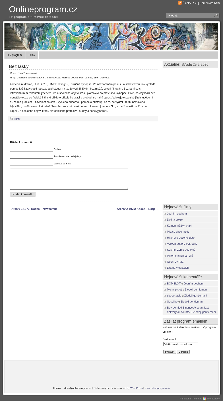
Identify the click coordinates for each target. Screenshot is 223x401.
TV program (15, 55)
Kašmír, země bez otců (181, 249)
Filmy (32, 55)
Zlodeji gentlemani (196, 289)
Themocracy (211, 398)
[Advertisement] (83, 130)
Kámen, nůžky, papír (179, 225)
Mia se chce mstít (178, 231)
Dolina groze (175, 219)
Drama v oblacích (178, 267)
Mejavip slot (174, 289)
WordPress (136, 388)
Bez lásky (19, 66)
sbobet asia (174, 295)
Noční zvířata (175, 261)
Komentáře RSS (210, 3)
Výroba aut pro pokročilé (182, 243)
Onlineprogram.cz (43, 9)
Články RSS (189, 3)
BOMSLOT (174, 283)
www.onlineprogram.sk (157, 388)
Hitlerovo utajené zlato (181, 237)
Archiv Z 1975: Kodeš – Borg (136, 213)
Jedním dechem (177, 213)
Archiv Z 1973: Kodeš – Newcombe (34, 213)
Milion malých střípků (180, 255)
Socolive (172, 301)
